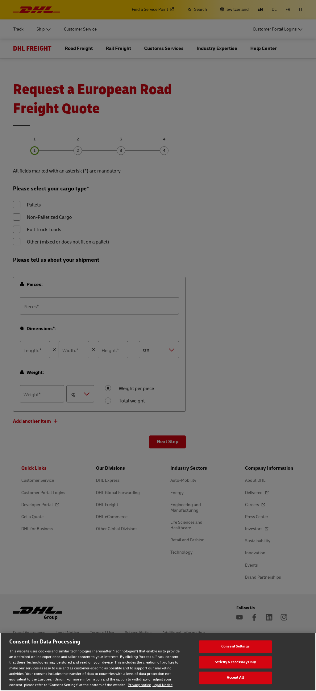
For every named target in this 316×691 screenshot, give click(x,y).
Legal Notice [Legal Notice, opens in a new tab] (162, 685)
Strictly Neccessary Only (235, 662)
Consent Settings (235, 646)
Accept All (235, 677)
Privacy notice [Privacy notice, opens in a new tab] (139, 685)
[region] (158, 662)
